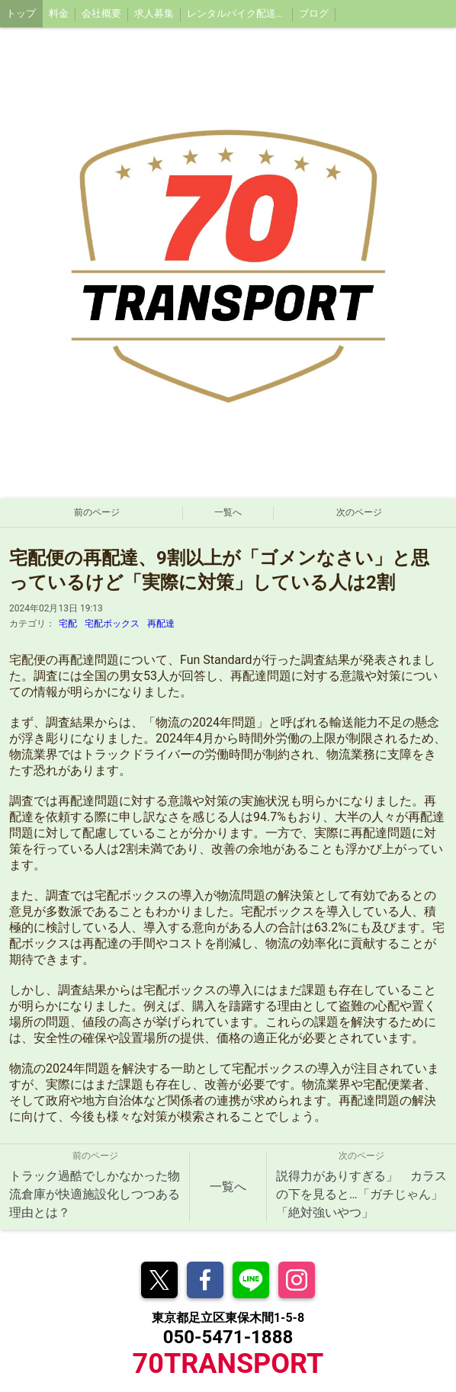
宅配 (68, 623)
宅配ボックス (112, 623)
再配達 (161, 623)
